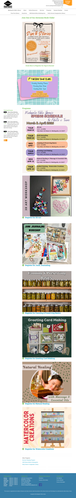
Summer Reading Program (28, 460)
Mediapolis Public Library (14, 10)
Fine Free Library (15, 13)
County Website (60, 480)
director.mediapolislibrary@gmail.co (54, 5)
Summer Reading (58, 10)
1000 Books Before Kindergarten (37, 13)
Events (66, 10)
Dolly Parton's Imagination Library (56, 13)
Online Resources (33, 10)
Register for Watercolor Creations (39, 449)
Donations (24, 13)
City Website (59, 478)
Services (42, 10)
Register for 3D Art (33, 217)
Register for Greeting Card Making (40, 358)
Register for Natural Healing (37, 403)
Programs (48, 10)
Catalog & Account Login (67, 2)
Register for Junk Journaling (37, 265)
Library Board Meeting (12, 112)
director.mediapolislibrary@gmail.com (29, 484)
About (24, 10)
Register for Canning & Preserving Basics (43, 313)
